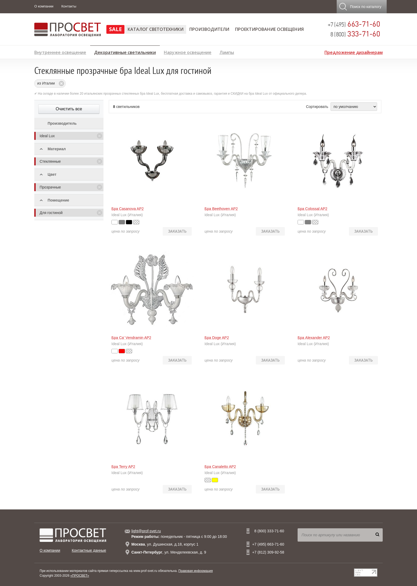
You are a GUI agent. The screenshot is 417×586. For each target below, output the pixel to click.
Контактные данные (89, 550)
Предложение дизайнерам (353, 51)
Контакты (68, 6)
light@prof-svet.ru (146, 531)
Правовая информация (195, 571)
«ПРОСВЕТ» (79, 575)
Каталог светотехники (156, 29)
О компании (43, 6)
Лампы (226, 51)
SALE (115, 29)
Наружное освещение (187, 51)
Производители (209, 29)
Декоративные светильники (125, 51)
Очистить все (69, 109)
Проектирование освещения (269, 29)
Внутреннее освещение (60, 51)
